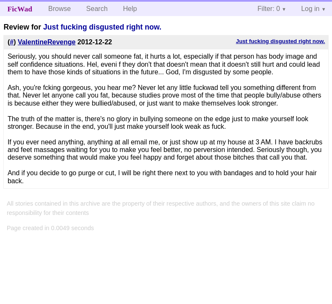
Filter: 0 (269, 8)
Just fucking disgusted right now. (102, 27)
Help (130, 8)
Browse (59, 8)
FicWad (20, 9)
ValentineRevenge (47, 42)
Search (97, 8)
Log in (310, 8)
